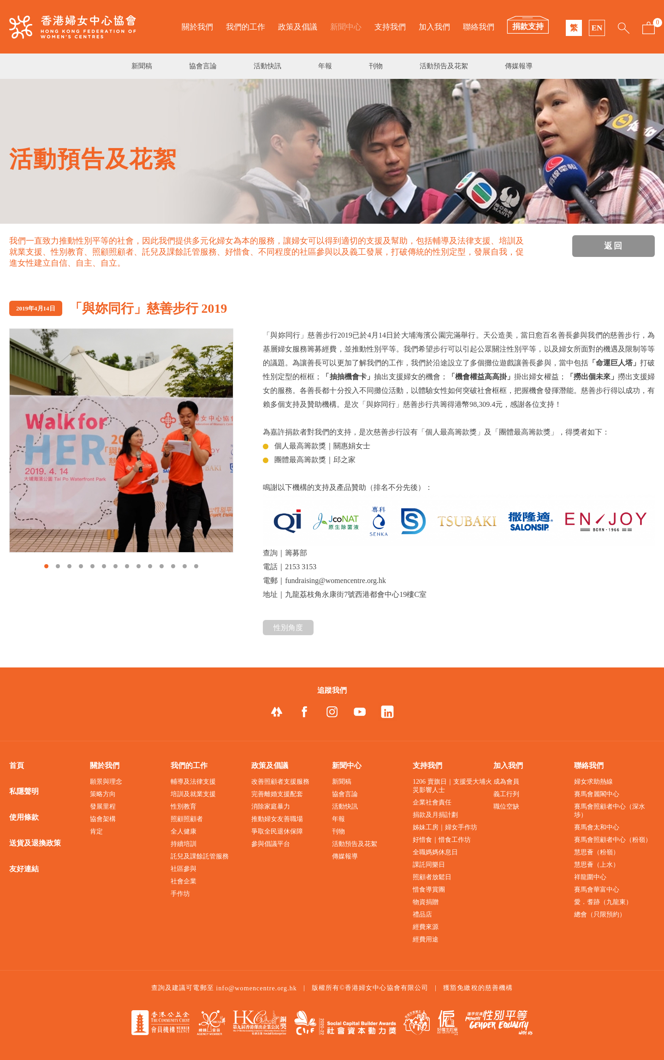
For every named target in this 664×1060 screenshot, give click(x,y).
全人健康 (183, 831)
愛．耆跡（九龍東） (603, 902)
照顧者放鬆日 (432, 877)
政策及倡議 (297, 27)
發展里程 (103, 806)
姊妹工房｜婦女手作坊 (445, 827)
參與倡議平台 (270, 843)
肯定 (96, 831)
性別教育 (183, 806)
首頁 (16, 765)
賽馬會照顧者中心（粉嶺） (613, 839)
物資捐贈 (426, 902)
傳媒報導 (519, 66)
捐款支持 (528, 26)
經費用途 (426, 939)
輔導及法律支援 (193, 781)
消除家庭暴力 (270, 806)
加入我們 (434, 27)
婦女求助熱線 (593, 781)
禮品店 (422, 914)
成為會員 (506, 781)
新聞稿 (141, 66)
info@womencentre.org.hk (256, 988)
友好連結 (24, 869)
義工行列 (506, 794)
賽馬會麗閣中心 (596, 794)
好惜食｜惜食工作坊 (442, 839)
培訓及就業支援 (193, 794)
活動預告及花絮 (444, 66)
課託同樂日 (429, 864)
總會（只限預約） (600, 914)
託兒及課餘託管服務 (200, 856)
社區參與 (183, 868)
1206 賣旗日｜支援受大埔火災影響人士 (452, 785)
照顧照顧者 (187, 819)
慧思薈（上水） (596, 864)
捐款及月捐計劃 (435, 814)
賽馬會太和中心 (596, 827)
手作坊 (180, 893)
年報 (325, 66)
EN (597, 28)
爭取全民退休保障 (277, 831)
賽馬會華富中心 (596, 889)
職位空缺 (506, 806)
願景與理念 (106, 781)
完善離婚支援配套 (277, 794)
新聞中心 (346, 27)
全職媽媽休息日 (435, 852)
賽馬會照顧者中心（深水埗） (609, 810)
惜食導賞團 (429, 889)
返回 (613, 245)
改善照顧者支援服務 (280, 781)
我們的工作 (245, 27)
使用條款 (24, 817)
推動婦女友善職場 (277, 819)
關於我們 (197, 27)
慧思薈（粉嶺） (596, 852)
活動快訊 (267, 66)
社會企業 (183, 881)
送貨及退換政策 (35, 843)
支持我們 (390, 27)
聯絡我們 (478, 27)
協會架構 (103, 819)
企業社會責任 (432, 802)
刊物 (376, 66)
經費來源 (426, 926)
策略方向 (103, 794)
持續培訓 (183, 843)
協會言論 (203, 66)
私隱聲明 (24, 791)
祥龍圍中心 (590, 877)
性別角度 (288, 627)
